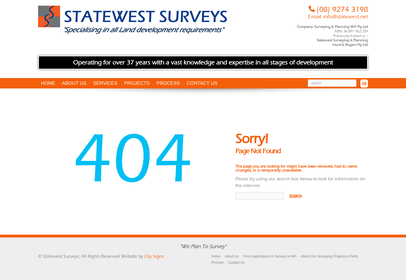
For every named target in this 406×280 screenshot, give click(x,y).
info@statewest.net (345, 17)
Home (48, 83)
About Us (74, 83)
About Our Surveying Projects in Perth (329, 256)
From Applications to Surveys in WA (269, 256)
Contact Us (202, 83)
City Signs (154, 256)
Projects (137, 83)
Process (168, 83)
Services (105, 83)
